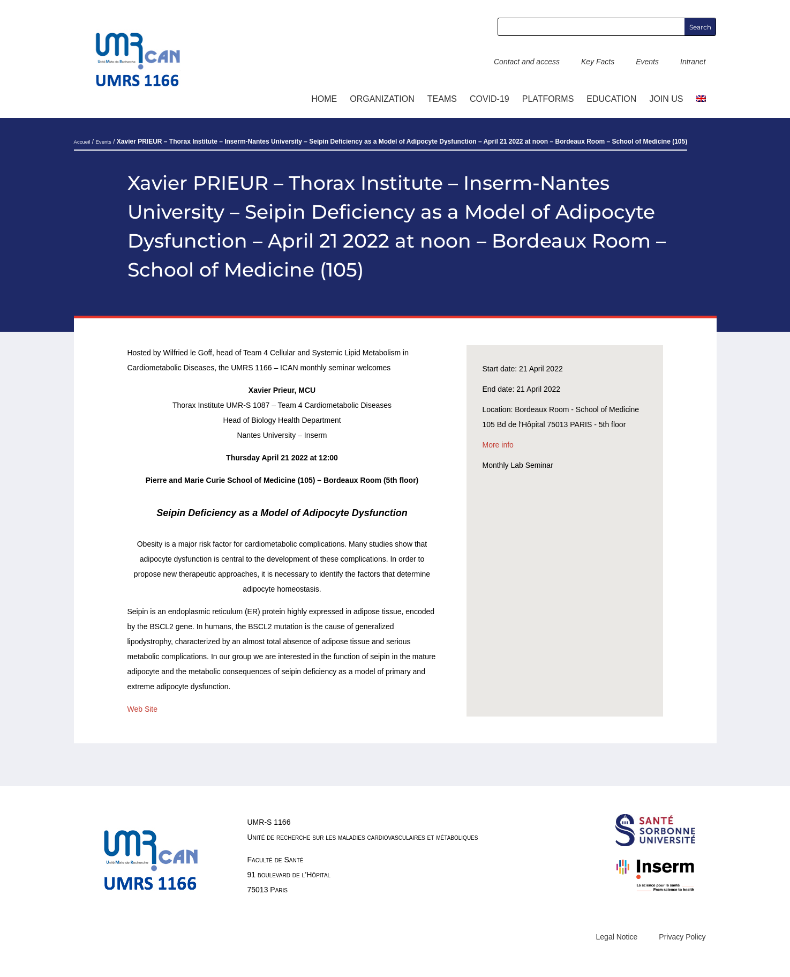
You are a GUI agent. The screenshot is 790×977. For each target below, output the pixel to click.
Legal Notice (617, 937)
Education (611, 98)
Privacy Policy (682, 937)
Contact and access (527, 61)
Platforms (548, 98)
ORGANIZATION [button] (382, 98)
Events (647, 61)
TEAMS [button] (442, 98)
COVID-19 (489, 98)
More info (498, 445)
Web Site (142, 709)
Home (324, 98)
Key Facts (597, 61)
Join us (666, 98)
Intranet (692, 61)
